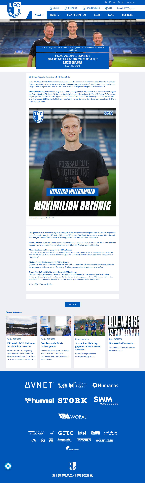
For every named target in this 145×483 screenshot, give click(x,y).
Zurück (72, 304)
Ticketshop (72, 8)
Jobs (110, 8)
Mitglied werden (93, 8)
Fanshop (56, 8)
